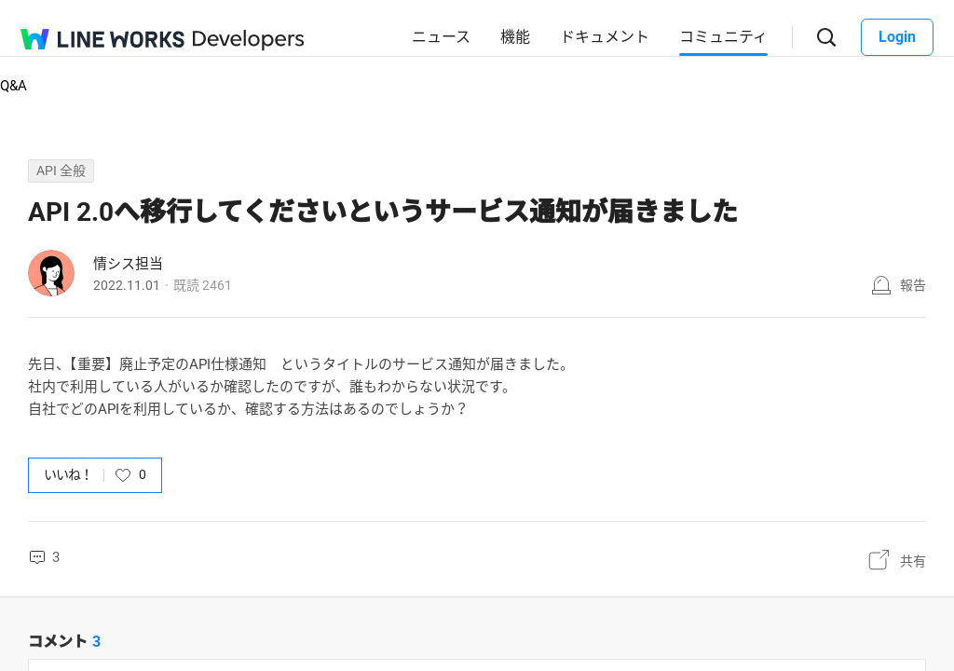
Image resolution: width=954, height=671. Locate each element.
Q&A (13, 85)
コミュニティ (723, 37)
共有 (913, 561)
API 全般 (61, 170)
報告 (913, 285)
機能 (515, 37)
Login (897, 37)
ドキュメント (604, 37)
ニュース (441, 37)
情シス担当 (128, 263)
